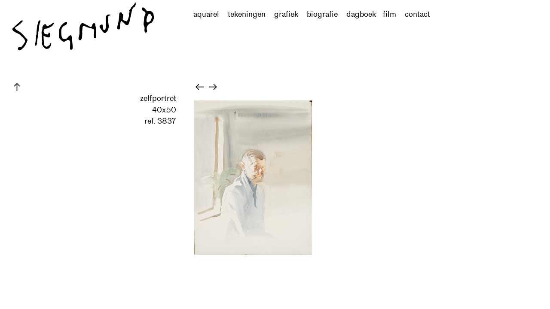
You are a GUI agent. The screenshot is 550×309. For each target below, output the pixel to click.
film (389, 14)
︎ (17, 87)
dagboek (361, 14)
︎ (199, 87)
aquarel (210, 14)
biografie (322, 14)
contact (417, 14)
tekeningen (247, 14)
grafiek (286, 14)
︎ (213, 87)
